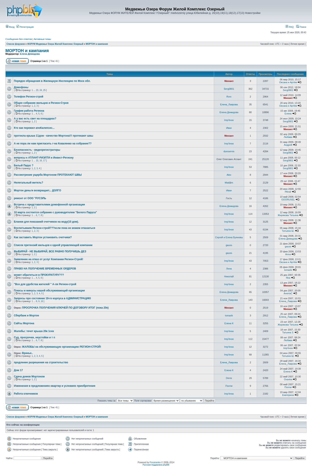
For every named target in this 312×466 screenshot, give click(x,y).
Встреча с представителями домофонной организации (49, 204)
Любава (288, 137)
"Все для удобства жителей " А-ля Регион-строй (45, 284)
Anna (288, 254)
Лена (229, 268)
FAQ (290, 27)
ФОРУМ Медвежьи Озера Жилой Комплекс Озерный (55, 44)
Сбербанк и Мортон (26, 315)
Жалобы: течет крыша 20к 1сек (34, 331)
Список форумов (15, 44)
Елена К (229, 323)
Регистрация (25, 27)
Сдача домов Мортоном (29, 376)
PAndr (288, 191)
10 (42, 301)
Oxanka (288, 379)
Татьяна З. (288, 332)
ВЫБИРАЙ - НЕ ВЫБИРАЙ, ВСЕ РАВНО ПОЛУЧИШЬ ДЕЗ (50, 251)
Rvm (228, 96)
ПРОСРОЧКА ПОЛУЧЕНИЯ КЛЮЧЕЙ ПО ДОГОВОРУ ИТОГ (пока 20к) (65, 307)
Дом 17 (18, 370)
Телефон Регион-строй (28, 96)
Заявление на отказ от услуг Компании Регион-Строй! (48, 259)
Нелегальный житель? (28, 182)
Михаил (229, 81)
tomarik (288, 270)
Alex (229, 175)
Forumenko (155, 462)
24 (40, 90)
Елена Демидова (30, 54)
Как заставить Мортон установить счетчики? (43, 237)
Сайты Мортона (24, 323)
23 (37, 90)
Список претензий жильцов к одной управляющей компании (53, 245)
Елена (287, 113)
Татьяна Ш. (288, 231)
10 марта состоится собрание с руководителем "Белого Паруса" (55, 212)
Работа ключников (26, 393)
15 (37, 160)
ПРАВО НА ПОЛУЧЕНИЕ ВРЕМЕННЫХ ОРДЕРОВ (45, 268)
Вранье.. (27, 353)
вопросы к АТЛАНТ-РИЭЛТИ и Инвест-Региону (43, 157)
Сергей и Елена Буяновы (229, 237)
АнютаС (288, 293)
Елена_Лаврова (229, 104)
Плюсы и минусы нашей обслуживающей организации (49, 290)
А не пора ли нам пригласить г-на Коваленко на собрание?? (53, 143)
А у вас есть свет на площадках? (35, 118)
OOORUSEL (288, 199)
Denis (229, 378)
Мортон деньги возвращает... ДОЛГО (37, 190)
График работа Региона (29, 110)
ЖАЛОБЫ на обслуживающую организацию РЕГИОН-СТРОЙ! (61, 346)
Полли (228, 386)
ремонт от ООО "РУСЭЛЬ (30, 198)
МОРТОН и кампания (97, 44)
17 (44, 160)
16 (40, 160)
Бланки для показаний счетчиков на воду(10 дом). (46, 221)
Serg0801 (229, 89)
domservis (229, 151)
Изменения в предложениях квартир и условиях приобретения (54, 385)
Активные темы (42, 39)
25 (44, 90)
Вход (10, 27)
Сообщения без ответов (18, 39)
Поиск (301, 27)
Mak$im (229, 182)
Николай (229, 276)
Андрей (288, 145)
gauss (229, 245)
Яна (288, 277)
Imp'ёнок (229, 120)
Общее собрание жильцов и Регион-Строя (41, 102)
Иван (229, 128)
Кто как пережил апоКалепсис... (34, 127)
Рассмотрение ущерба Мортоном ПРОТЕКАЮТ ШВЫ (48, 174)
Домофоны (21, 87)
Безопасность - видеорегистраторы (37, 149)
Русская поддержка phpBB (156, 465)
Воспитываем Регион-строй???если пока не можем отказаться (54, 228)
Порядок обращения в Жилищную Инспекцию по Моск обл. (52, 81)
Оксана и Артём (288, 82)
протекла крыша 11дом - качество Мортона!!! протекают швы (53, 135)
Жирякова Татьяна (288, 215)
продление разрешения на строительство (41, 362)
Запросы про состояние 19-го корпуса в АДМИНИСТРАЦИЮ (52, 298)
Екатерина (288, 395)
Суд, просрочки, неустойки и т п (34, 337)
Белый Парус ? (23, 165)
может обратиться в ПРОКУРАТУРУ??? (39, 274)
